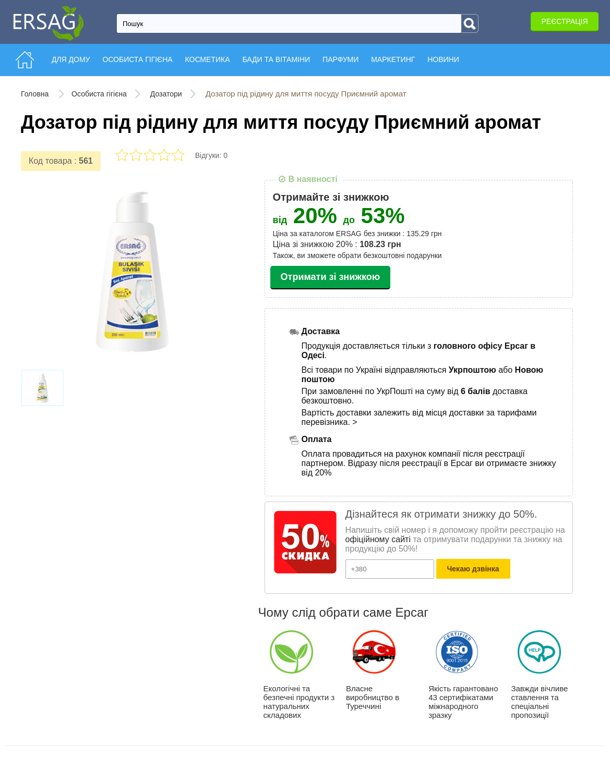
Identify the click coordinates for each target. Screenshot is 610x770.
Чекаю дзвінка (473, 569)
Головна (36, 94)
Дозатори (166, 94)
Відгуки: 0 (211, 155)
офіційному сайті (378, 539)
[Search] (470, 23)
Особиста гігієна (99, 94)
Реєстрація (564, 21)
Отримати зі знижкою (330, 277)
